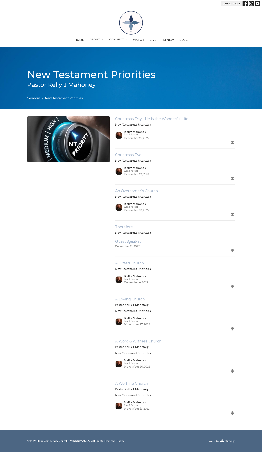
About (96, 39)
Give (153, 39)
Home (79, 39)
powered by (222, 441)
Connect (118, 39)
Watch (138, 39)
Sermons (34, 98)
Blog (183, 39)
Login (120, 441)
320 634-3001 (231, 3)
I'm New (168, 39)
